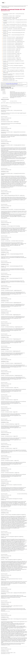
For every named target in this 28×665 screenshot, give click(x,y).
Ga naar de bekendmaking (22, 493)
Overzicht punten (4, 105)
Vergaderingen (4, 6)
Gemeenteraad (10, 6)
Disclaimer (12, 664)
